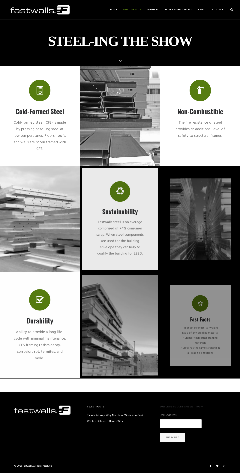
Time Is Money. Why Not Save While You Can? (115, 415)
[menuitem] (113, 10)
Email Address (168, 415)
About (202, 10)
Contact (218, 10)
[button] (232, 10)
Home (113, 10)
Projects (153, 10)
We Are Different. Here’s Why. (105, 421)
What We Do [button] (132, 10)
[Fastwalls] (35, 9)
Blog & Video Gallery (178, 10)
